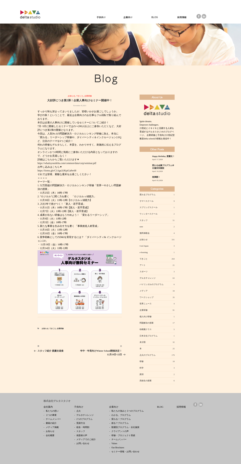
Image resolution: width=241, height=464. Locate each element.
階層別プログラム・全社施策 (125, 427)
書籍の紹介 (51, 423)
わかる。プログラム (121, 415)
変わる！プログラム (121, 419)
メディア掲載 (52, 427)
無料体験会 (145, 233)
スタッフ (144, 220)
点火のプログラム (148, 355)
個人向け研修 (146, 316)
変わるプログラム (148, 194)
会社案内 (48, 407)
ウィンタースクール (149, 214)
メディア (144, 291)
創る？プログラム (120, 423)
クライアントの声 (120, 431)
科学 (142, 368)
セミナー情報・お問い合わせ (125, 451)
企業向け (113, 407)
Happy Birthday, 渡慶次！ (163, 156)
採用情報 (181, 407)
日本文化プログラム (149, 336)
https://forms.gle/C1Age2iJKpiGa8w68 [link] (57, 170)
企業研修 (88, 96)
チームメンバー (53, 419)
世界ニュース (146, 303)
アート (143, 265)
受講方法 (80, 423)
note (141, 226)
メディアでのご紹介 (86, 439)
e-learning (144, 252)
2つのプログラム (84, 419)
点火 (78, 411)
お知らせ (71, 96)
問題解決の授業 (147, 323)
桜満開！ (156, 177)
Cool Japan (144, 246)
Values (114, 443)
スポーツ (144, 271)
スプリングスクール (149, 207)
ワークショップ (147, 297)
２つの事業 (51, 415)
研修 (142, 361)
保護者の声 (81, 435)
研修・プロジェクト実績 (123, 435)
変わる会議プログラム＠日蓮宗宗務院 (163, 166)
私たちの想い (52, 411)
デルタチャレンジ (148, 278)
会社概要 (50, 435)
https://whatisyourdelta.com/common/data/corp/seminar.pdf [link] (67, 163)
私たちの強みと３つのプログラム (127, 411)
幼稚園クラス (146, 329)
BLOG (160, 407)
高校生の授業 (146, 380)
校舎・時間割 (82, 427)
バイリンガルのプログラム (152, 284)
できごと (79, 96)
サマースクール (147, 201)
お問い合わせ (82, 443)
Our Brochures (117, 447)
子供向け (78, 407)
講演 (142, 374)
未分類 (143, 342)
